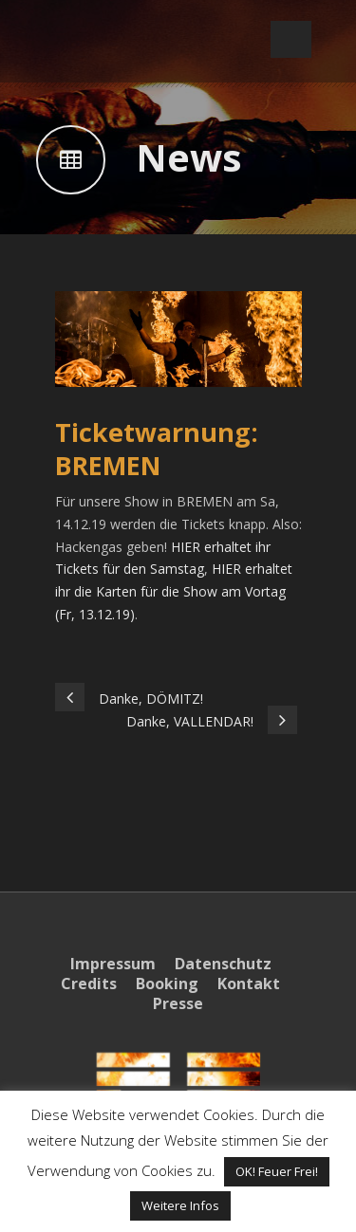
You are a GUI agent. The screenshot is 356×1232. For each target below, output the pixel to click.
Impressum (113, 963)
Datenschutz (223, 963)
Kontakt (248, 983)
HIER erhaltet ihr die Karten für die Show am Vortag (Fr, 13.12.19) (173, 591)
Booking (167, 983)
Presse (178, 1003)
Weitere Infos (180, 1205)
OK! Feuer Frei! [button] (276, 1171)
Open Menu (291, 39)
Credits (89, 983)
